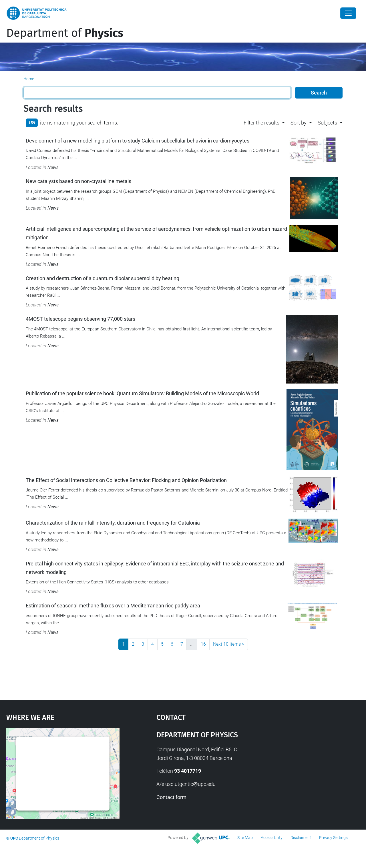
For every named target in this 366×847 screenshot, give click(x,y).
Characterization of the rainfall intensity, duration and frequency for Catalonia (113, 523)
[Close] (348, 13)
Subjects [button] (327, 123)
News (53, 167)
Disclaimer (300, 837)
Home (28, 79)
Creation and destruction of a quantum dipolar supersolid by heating (102, 278)
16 (203, 644)
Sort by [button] (299, 123)
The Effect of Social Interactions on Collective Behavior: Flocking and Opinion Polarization (126, 480)
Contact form (171, 797)
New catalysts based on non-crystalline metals (78, 181)
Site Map (245, 837)
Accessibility (272, 837)
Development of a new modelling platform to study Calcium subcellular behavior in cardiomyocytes (137, 141)
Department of (64, 33)
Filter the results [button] (261, 123)
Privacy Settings (333, 837)
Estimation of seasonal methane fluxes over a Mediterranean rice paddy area (113, 606)
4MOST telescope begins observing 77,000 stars (80, 319)
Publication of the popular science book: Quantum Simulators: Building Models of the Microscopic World (142, 393)
